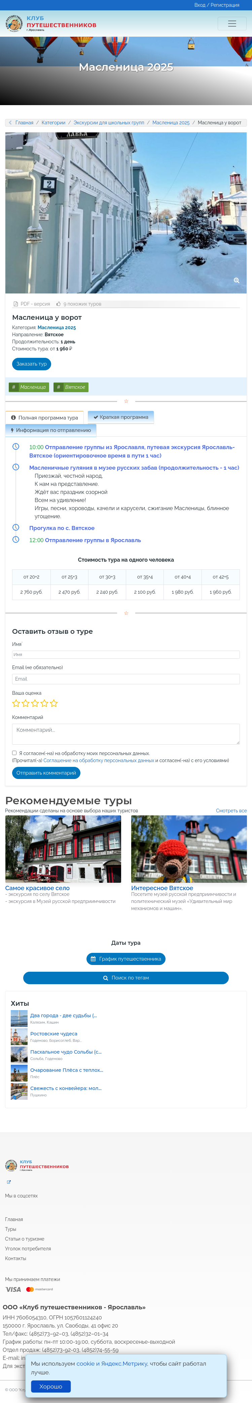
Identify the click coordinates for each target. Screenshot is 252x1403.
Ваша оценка (26, 693)
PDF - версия (32, 304)
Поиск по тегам (126, 978)
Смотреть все (231, 810)
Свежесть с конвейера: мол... (66, 1088)
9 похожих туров (79, 304)
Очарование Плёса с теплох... (66, 1070)
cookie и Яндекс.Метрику (111, 1363)
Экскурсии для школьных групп (109, 122)
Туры (10, 1229)
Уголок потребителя (28, 1248)
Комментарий (27, 717)
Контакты (15, 1258)
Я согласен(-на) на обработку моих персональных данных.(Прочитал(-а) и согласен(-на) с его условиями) (120, 757)
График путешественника (126, 959)
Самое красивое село (37, 888)
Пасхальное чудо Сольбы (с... (66, 1052)
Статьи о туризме (24, 1239)
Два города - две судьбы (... (63, 1015)
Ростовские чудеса (53, 1034)
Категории (54, 122)
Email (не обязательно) (37, 667)
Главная (24, 122)
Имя (17, 644)
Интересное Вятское (162, 888)
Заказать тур (31, 364)
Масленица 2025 (170, 122)
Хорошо (51, 1386)
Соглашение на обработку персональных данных (98, 760)
